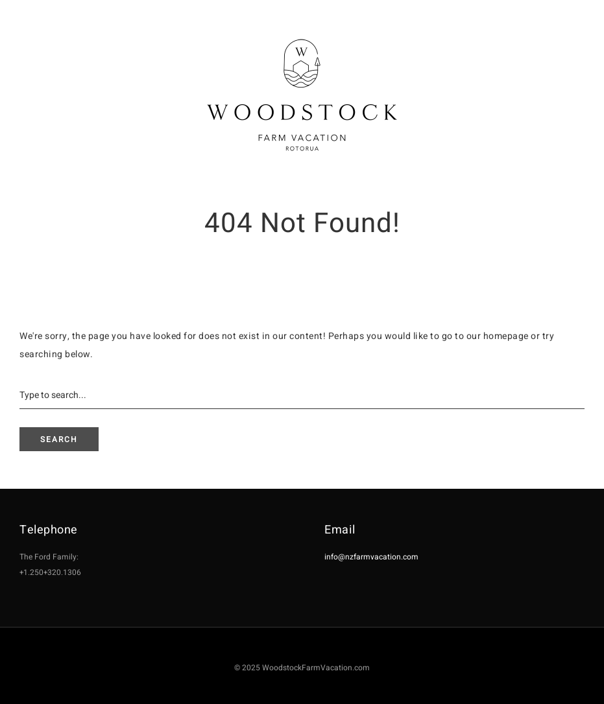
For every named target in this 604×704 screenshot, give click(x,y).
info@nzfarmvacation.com (371, 557)
